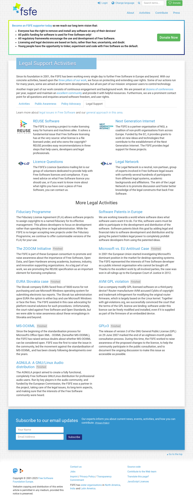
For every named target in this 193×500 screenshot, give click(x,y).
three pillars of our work (73, 80)
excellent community (69, 93)
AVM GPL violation (114, 282)
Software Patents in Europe (120, 212)
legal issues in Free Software (57, 112)
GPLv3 (104, 326)
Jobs (72, 471)
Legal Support (94, 103)
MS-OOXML (25, 326)
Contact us (76, 466)
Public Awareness (45, 103)
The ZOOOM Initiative (33, 249)
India (72, 488)
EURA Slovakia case (32, 282)
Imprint (74, 476)
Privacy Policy (87, 476)
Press (176, 12)
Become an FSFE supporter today (32, 25)
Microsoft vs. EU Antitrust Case (124, 249)
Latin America (88, 488)
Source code (134, 466)
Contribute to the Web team (141, 471)
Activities (144, 12)
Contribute (161, 12)
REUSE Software (46, 121)
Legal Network (127, 162)
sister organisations (91, 485)
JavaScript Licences (138, 481)
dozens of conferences (159, 89)
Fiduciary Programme (33, 212)
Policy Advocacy (71, 103)
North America (112, 485)
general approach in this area (104, 112)
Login (103, 3)
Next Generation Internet (135, 121)
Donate (174, 3)
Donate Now (169, 37)
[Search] (139, 3)
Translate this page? (138, 476)
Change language (123, 3)
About (130, 12)
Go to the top (175, 454)
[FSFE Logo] (25, 9)
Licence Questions (48, 162)
